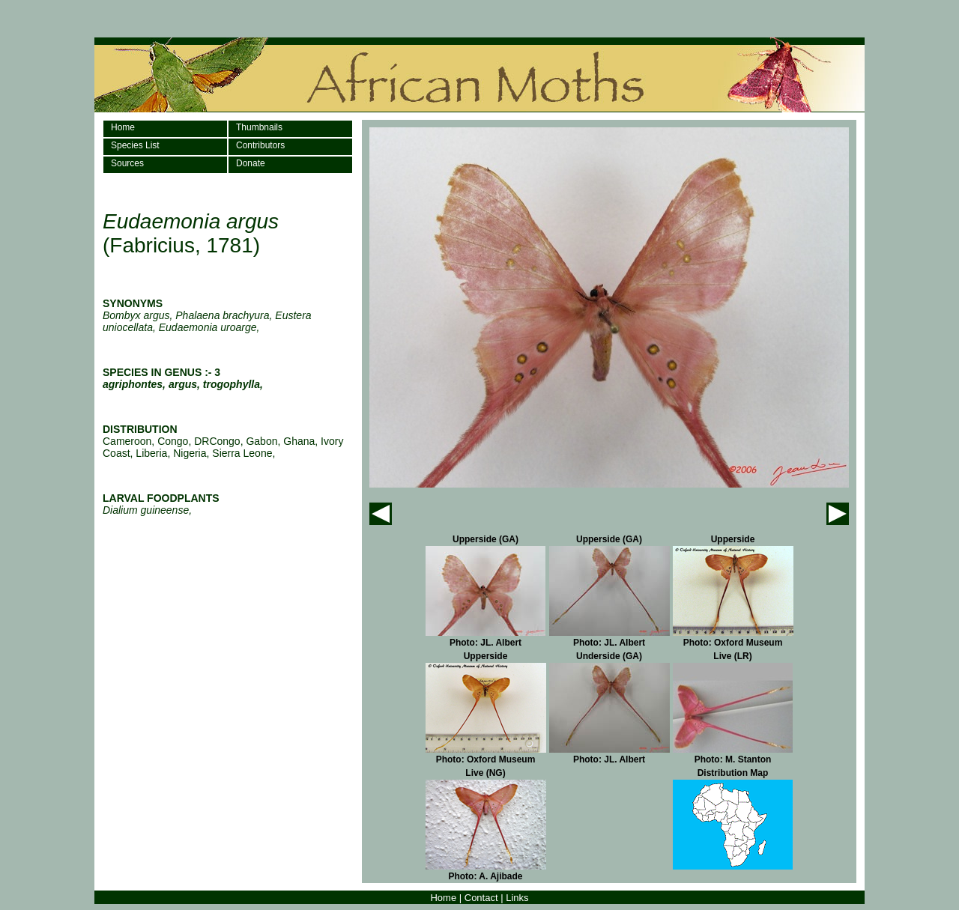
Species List (135, 145)
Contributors (260, 145)
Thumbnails (259, 127)
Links (517, 897)
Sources (127, 163)
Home (123, 127)
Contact (481, 897)
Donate (250, 163)
